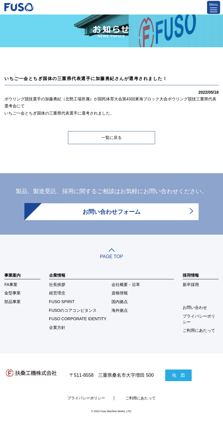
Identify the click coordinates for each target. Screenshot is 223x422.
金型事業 (12, 293)
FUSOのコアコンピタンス (73, 310)
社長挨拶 (57, 284)
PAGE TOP (111, 254)
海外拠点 (120, 310)
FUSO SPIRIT (62, 301)
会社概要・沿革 (126, 284)
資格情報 (120, 293)
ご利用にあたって (199, 330)
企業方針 (57, 327)
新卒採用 (191, 284)
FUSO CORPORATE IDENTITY (78, 318)
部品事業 (12, 301)
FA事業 (10, 284)
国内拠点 (120, 301)
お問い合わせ (195, 307)
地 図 (178, 375)
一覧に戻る (111, 137)
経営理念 (57, 293)
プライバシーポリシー (199, 319)
